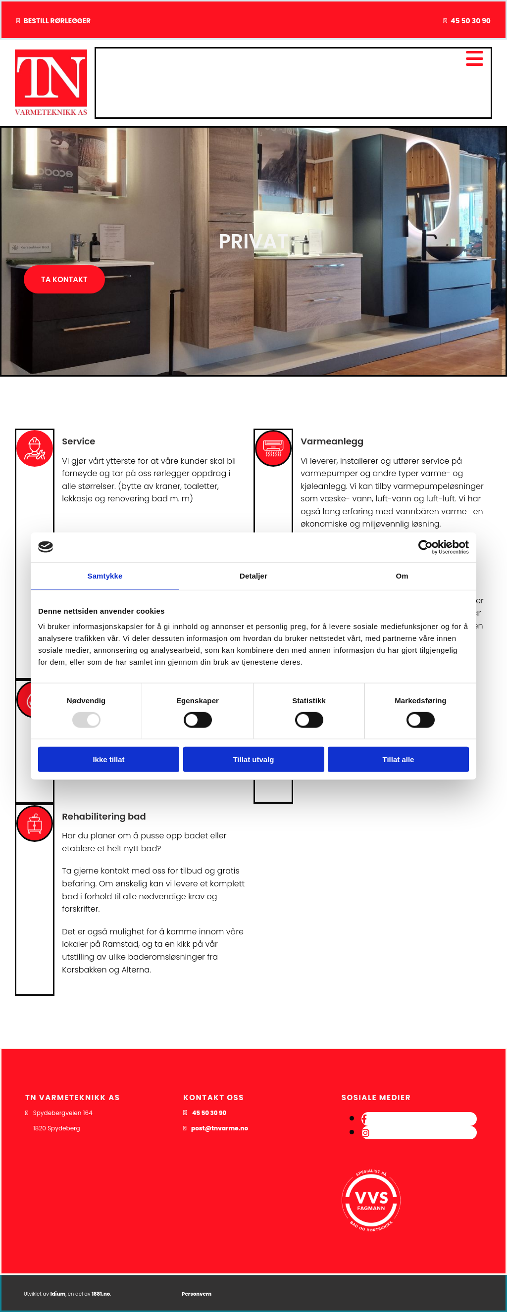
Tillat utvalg (253, 759)
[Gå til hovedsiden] (51, 112)
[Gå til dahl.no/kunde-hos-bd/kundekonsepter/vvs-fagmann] (371, 1250)
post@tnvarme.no (219, 1128)
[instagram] (365, 1133)
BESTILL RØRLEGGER (57, 21)
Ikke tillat (108, 759)
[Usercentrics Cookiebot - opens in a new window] (425, 546)
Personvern (196, 1294)
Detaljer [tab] (253, 575)
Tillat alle (398, 759)
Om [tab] (402, 575)
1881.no (101, 1294)
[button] (64, 279)
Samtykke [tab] (105, 575)
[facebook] (364, 1119)
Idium (58, 1294)
